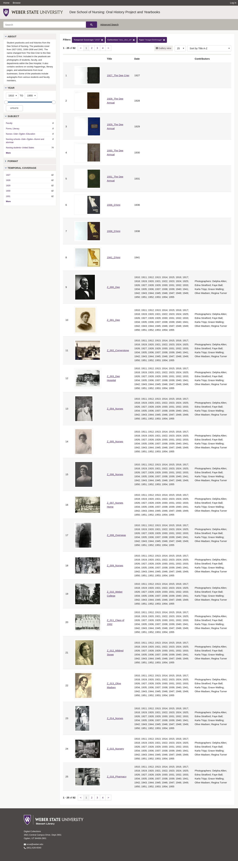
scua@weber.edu (33, 844)
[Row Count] (180, 48)
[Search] (44, 24)
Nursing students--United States (20, 147)
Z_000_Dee (113, 287)
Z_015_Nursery (115, 748)
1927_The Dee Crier (118, 75)
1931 (8, 196)
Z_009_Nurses (115, 565)
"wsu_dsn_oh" (121, 40)
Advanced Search (109, 24)
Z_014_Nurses (115, 718)
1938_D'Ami (113, 231)
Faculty (9, 123)
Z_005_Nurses (115, 441)
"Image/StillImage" (152, 40)
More (8, 153)
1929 (8, 185)
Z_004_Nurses (115, 408)
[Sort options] (209, 48)
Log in (233, 2)
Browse (16, 2)
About (12, 36)
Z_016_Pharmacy (116, 776)
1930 (8, 191)
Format (13, 161)
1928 (8, 180)
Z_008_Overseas (116, 535)
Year (11, 87)
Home (6, 2)
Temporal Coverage (22, 167)
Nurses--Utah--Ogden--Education (20, 134)
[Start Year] (12, 95)
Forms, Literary (12, 128)
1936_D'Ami (113, 204)
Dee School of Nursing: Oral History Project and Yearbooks (114, 12)
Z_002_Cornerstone (118, 350)
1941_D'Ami (113, 257)
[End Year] (31, 95)
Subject (13, 116)
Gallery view (164, 48)
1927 (8, 175)
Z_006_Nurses (115, 474)
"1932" (88, 40)
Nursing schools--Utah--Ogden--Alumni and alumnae (25, 141)
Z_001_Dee (113, 320)
